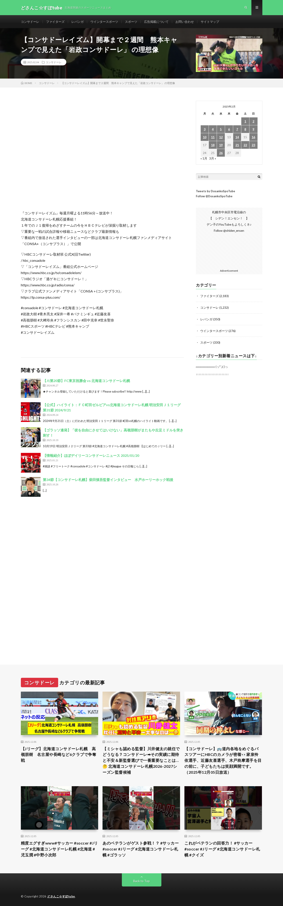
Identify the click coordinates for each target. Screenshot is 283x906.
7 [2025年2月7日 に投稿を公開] (237, 129)
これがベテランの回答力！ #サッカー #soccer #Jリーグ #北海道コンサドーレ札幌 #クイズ (222, 848)
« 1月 (203, 159)
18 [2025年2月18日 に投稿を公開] (213, 145)
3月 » (212, 159)
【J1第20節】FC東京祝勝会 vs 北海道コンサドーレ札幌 (86, 381)
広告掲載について (156, 22)
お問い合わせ (184, 22)
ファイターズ (55, 22)
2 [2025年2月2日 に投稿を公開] (253, 122)
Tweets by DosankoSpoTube (215, 191)
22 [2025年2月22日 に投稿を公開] (245, 145)
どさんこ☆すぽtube (61, 896)
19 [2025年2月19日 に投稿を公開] (221, 145)
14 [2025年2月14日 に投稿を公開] (237, 137)
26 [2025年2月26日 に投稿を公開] (221, 153)
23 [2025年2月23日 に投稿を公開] (253, 145)
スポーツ (131, 22)
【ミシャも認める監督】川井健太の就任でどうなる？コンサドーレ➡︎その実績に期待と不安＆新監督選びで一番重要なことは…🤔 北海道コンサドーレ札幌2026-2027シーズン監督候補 (141, 760)
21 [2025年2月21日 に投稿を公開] (237, 145)
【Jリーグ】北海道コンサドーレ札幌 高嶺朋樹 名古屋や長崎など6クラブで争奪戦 (58, 754)
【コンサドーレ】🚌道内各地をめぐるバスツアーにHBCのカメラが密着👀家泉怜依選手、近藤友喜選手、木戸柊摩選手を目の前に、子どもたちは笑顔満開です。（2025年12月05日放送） (223, 760)
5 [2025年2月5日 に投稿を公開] (221, 129)
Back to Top (141, 881)
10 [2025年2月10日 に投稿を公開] (204, 137)
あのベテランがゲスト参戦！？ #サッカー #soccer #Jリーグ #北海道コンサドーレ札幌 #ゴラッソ (141, 848)
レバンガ (77, 22)
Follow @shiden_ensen (229, 231)
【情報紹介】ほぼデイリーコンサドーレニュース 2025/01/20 (91, 456)
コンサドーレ (30, 22)
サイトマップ (210, 22)
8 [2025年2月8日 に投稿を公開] (245, 129)
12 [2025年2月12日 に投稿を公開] (221, 137)
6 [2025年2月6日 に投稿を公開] (229, 129)
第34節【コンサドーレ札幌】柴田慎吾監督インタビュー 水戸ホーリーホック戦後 (108, 480)
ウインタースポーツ (104, 22)
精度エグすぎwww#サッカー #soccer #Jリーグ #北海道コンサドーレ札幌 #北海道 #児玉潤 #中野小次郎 (59, 848)
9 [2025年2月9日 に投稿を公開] (253, 129)
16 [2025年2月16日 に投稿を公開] (253, 137)
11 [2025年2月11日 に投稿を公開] (213, 137)
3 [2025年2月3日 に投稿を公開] (204, 129)
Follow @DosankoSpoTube (214, 196)
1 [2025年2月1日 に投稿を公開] (245, 122)
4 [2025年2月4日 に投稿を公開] (213, 129)
